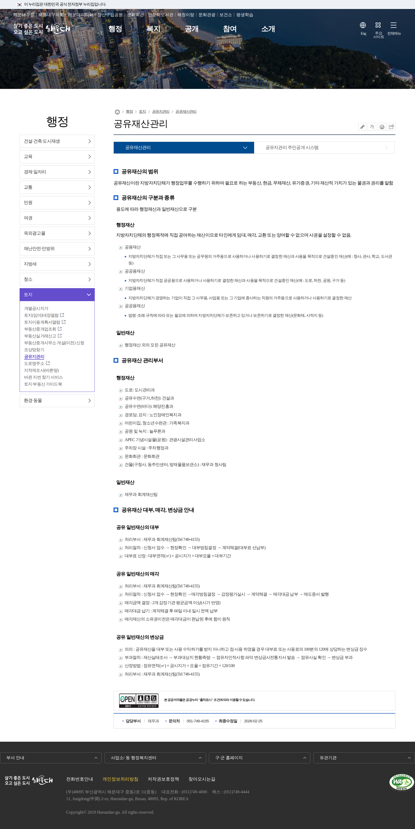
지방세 (30, 263)
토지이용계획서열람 (42, 322)
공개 (192, 29)
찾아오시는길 (201, 779)
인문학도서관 (160, 14)
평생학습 (244, 14)
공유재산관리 (185, 112)
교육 (28, 156)
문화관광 (207, 14)
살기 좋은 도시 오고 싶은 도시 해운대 (41, 29)
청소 (28, 279)
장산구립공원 (110, 14)
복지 (153, 29)
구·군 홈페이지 (229, 757)
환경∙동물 (33, 400)
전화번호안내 (79, 779)
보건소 (225, 14)
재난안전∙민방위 (39, 248)
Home (117, 112)
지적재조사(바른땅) (41, 370)
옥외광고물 (34, 233)
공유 (362, 127)
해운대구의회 (51, 14)
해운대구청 (23, 14)
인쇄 (382, 127)
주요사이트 (378, 35)
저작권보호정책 (163, 779)
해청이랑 (185, 14)
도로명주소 (34, 363)
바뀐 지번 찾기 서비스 (43, 377)
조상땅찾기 (34, 349)
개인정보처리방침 (120, 779)
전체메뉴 (394, 33)
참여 (230, 29)
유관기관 (328, 757)
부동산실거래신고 (40, 336)
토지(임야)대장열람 (41, 315)
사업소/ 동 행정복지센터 (133, 757)
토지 (28, 294)
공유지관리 (34, 356)
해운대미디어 (80, 14)
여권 (28, 217)
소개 (268, 29)
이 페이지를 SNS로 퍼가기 (391, 127)
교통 (28, 187)
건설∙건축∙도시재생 (42, 141)
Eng (363, 33)
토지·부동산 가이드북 (43, 384)
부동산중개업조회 (40, 329)
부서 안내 (15, 757)
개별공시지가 (36, 308)
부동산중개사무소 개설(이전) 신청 (54, 343)
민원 (28, 202)
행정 (115, 29)
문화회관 (135, 14)
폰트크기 (372, 127)
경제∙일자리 (35, 171)
